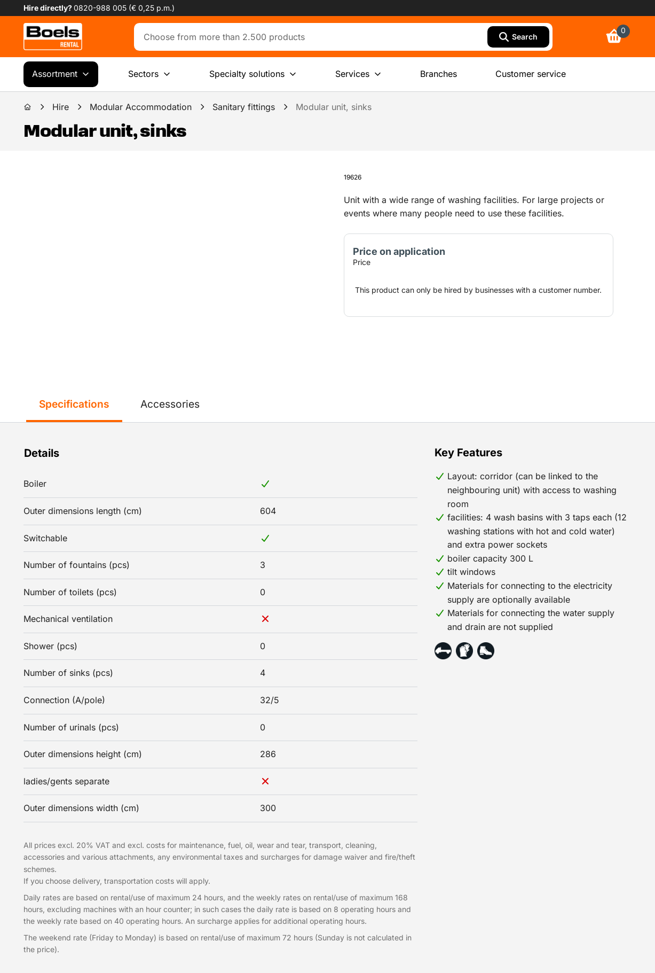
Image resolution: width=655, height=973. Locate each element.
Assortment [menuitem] (61, 74)
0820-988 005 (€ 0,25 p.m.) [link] (124, 7)
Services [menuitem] (358, 74)
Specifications (74, 404)
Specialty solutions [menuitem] (253, 74)
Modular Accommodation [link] (141, 107)
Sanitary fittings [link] (243, 107)
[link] (52, 36)
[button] (443, 650)
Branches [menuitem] (438, 73)
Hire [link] (60, 107)
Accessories (170, 404)
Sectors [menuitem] (149, 74)
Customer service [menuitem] (530, 73)
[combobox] (313, 37)
